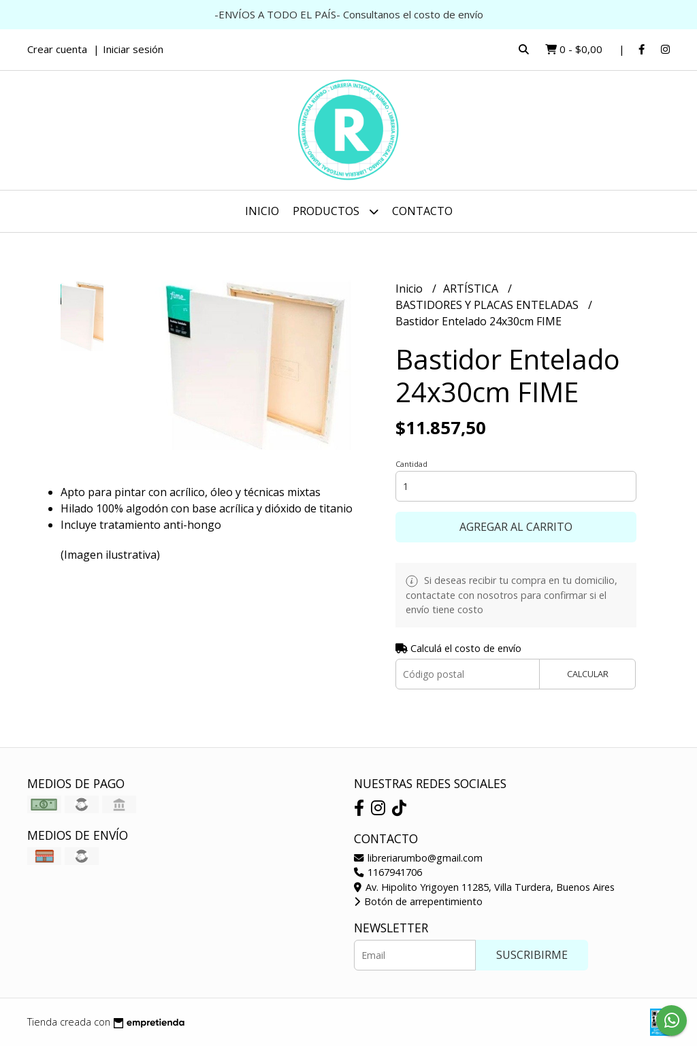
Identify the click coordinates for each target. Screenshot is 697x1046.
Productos (335, 211)
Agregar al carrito (515, 526)
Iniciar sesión (133, 49)
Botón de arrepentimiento (418, 901)
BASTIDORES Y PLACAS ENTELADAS (488, 304)
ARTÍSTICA (472, 288)
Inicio (262, 210)
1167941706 (388, 872)
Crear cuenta (57, 49)
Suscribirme (532, 954)
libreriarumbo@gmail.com (418, 857)
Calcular (588, 674)
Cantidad (411, 464)
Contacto (422, 210)
